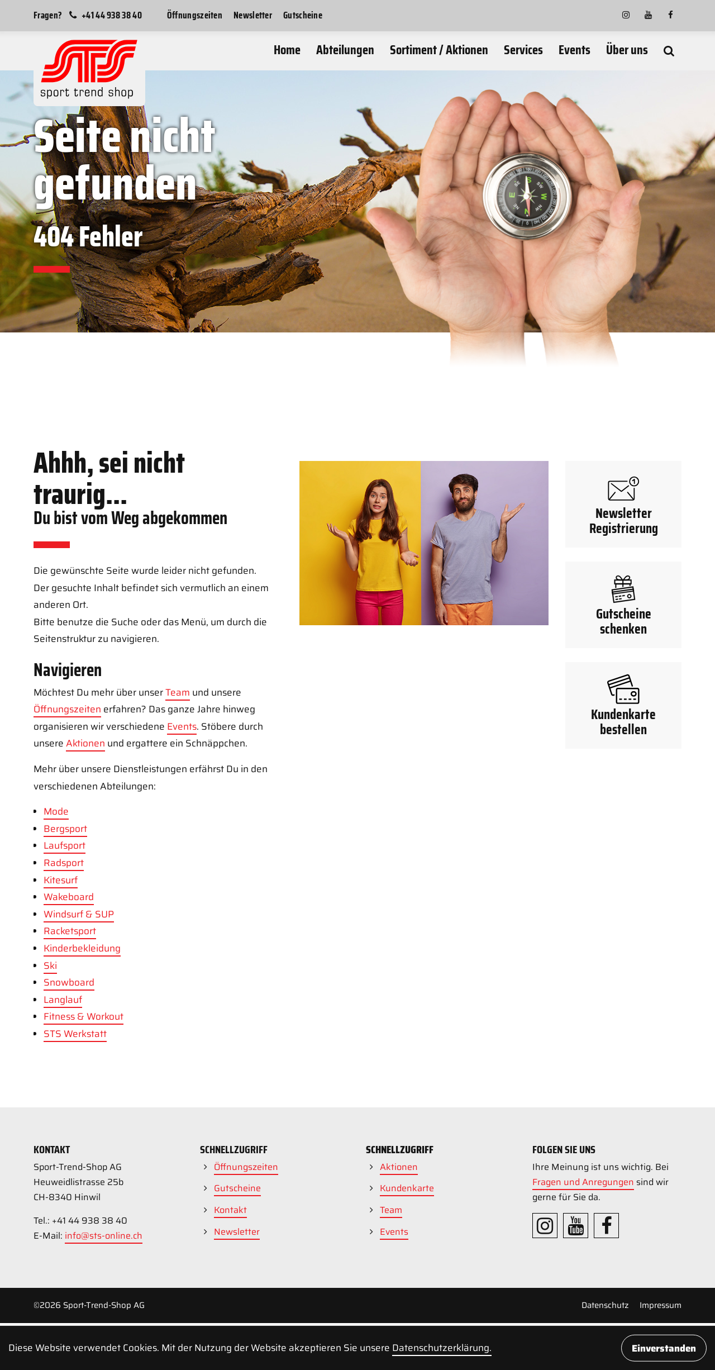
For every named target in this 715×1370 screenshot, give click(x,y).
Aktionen (85, 899)
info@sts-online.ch (103, 1236)
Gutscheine (302, 15)
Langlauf (63, 1155)
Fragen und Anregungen (583, 1182)
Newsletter (252, 15)
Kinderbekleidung (82, 1104)
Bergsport (65, 984)
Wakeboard (69, 1052)
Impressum (660, 1305)
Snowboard (69, 1138)
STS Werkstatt (75, 1189)
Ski (50, 1121)
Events (182, 882)
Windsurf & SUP (79, 1070)
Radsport (64, 1018)
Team (177, 848)
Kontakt (230, 1210)
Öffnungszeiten (194, 15)
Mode (56, 967)
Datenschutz (605, 1305)
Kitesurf (61, 1036)
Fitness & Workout (83, 1172)
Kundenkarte (407, 1188)
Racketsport (70, 1086)
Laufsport (64, 1001)
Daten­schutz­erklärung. (442, 1347)
